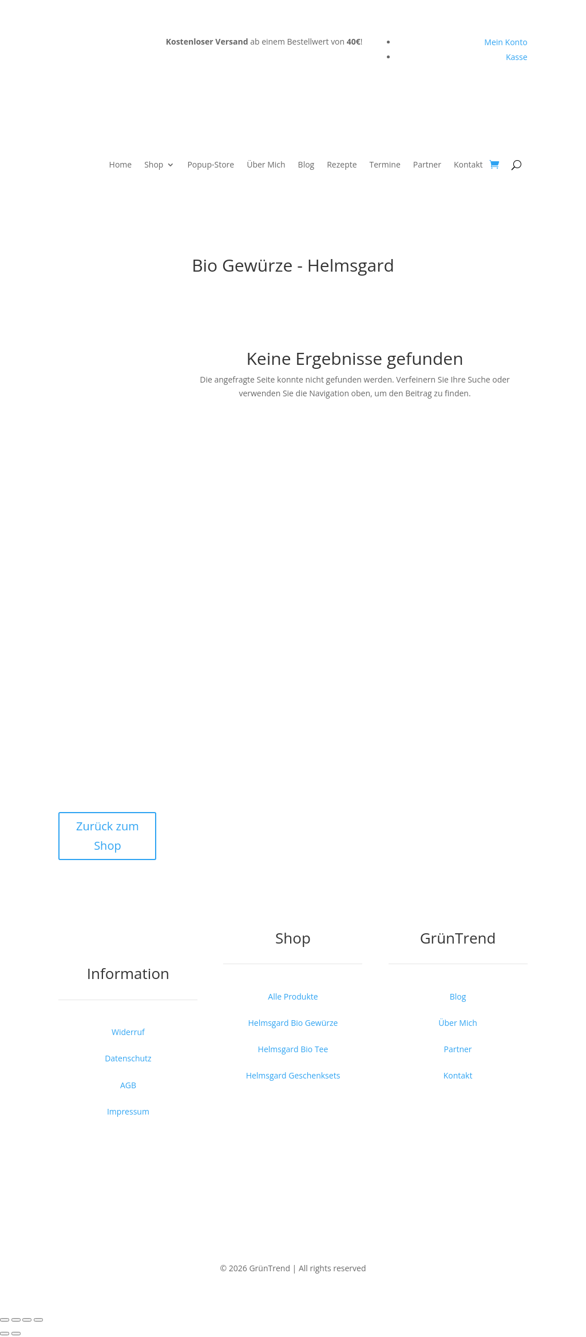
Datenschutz (128, 1058)
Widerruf (128, 1031)
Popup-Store (210, 164)
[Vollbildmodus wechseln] (16, 1320)
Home (120, 164)
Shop (153, 164)
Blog (306, 164)
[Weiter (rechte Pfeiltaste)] (16, 1333)
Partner (427, 164)
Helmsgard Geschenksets (293, 1075)
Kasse (517, 56)
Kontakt (468, 164)
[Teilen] (26, 1320)
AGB (128, 1085)
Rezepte (342, 164)
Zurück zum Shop (107, 835)
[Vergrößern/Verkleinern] (4, 1320)
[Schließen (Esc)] (38, 1320)
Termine (385, 164)
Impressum (128, 1111)
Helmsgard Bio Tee (293, 1049)
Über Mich (266, 164)
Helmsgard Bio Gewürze (293, 1022)
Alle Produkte (293, 996)
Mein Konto (505, 42)
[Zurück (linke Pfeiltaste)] (4, 1333)
